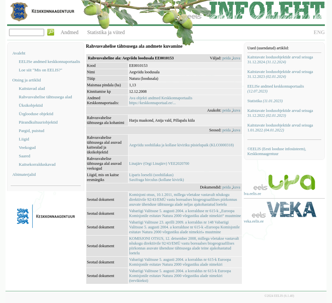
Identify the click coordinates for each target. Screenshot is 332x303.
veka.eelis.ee (254, 221)
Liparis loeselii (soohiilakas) (151, 175)
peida (226, 58)
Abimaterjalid (24, 174)
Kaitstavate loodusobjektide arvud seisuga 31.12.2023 (280, 74)
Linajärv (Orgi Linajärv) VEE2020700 (159, 163)
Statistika (265, 101)
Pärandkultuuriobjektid (38, 122)
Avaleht (18, 53)
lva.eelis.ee (252, 193)
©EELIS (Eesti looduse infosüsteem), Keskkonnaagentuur (276, 151)
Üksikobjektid (31, 105)
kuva (236, 58)
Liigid (24, 139)
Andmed (69, 32)
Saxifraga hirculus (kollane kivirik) (156, 179)
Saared (24, 155)
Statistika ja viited (106, 32)
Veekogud (27, 147)
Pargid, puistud (31, 130)
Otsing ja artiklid (26, 80)
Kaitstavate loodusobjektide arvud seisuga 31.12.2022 (280, 113)
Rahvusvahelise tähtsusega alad (45, 96)
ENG (319, 32)
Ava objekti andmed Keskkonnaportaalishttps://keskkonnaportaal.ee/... (160, 100)
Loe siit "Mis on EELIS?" (40, 69)
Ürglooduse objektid (36, 113)
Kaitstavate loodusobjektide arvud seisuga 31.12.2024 (280, 59)
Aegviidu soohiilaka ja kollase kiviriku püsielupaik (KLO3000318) (181, 145)
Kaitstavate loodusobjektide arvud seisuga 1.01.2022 (280, 127)
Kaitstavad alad (32, 88)
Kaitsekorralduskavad (37, 164)
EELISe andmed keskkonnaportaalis (49, 61)
